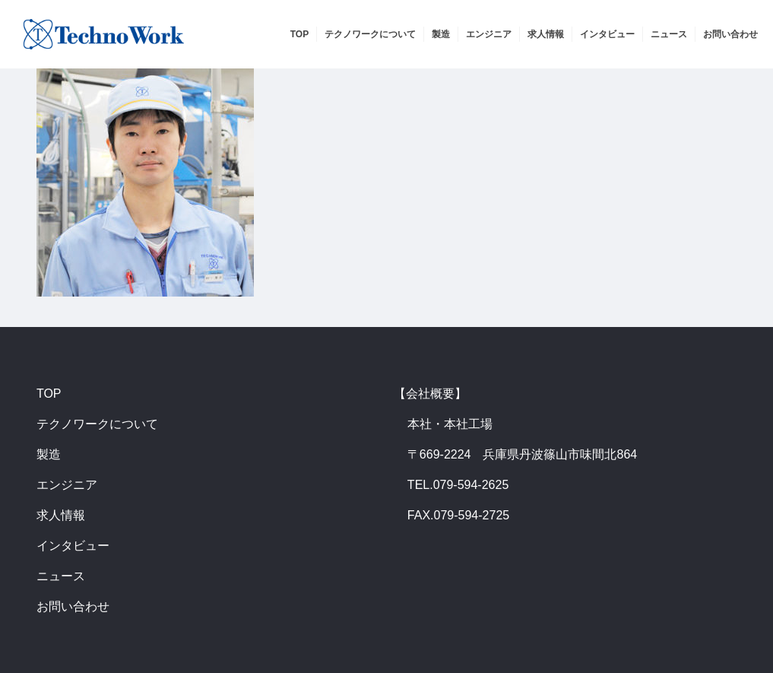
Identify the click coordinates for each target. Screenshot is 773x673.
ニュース (60, 576)
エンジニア (66, 484)
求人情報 (60, 515)
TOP (49, 393)
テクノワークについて (97, 423)
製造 (48, 454)
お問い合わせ (72, 606)
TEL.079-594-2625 (457, 484)
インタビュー (72, 545)
